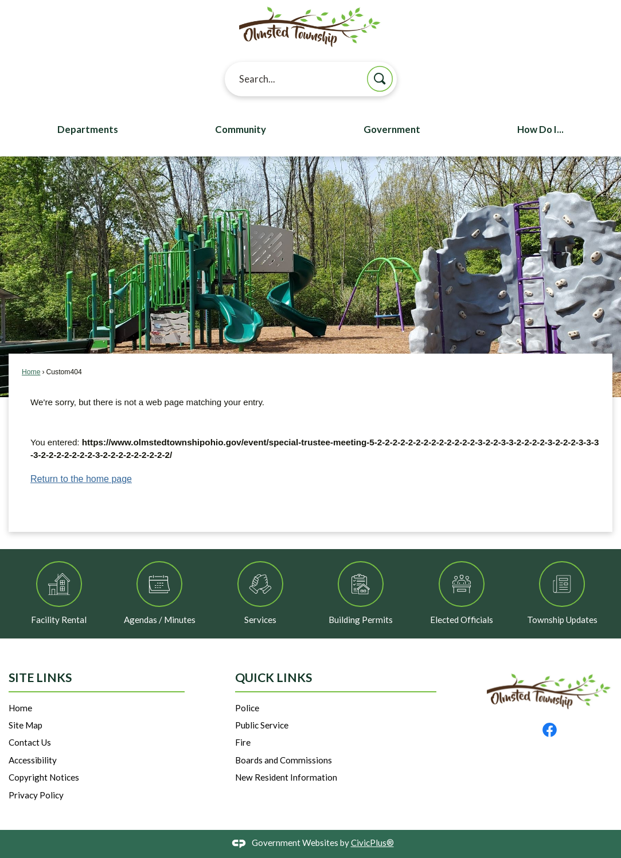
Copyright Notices (44, 777)
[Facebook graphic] (549, 730)
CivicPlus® (372, 842)
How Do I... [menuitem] (540, 129)
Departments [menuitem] (87, 129)
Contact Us (30, 742)
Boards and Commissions (283, 760)
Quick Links (273, 677)
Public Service (261, 725)
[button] (380, 79)
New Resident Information (286, 777)
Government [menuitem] (392, 129)
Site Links (40, 677)
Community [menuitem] (240, 129)
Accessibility (33, 760)
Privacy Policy (36, 795)
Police (247, 708)
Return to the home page (81, 479)
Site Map (25, 725)
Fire (243, 742)
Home (31, 372)
